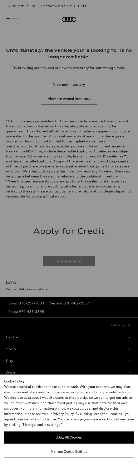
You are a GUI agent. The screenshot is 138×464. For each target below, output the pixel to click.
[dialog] (69, 419)
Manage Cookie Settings (69, 451)
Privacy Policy (63, 414)
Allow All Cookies (69, 437)
